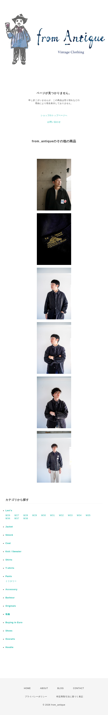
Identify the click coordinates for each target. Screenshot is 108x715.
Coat (8, 543)
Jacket (9, 527)
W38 (25, 518)
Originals (10, 606)
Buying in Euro (13, 622)
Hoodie (9, 647)
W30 (43, 515)
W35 (88, 515)
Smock (9, 535)
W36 (7, 518)
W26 (7, 515)
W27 (16, 515)
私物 (7, 614)
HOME (27, 688)
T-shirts (9, 568)
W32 (61, 515)
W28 (25, 515)
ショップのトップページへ (54, 115)
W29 (34, 515)
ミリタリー (11, 581)
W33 (70, 515)
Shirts (8, 560)
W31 (52, 515)
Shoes (9, 631)
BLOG (60, 688)
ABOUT (44, 688)
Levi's (8, 510)
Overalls (10, 639)
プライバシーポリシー (36, 696)
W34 (79, 515)
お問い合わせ (54, 122)
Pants (8, 576)
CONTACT (78, 688)
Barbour (10, 597)
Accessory (11, 589)
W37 (16, 518)
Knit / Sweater (13, 551)
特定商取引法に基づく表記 (69, 696)
